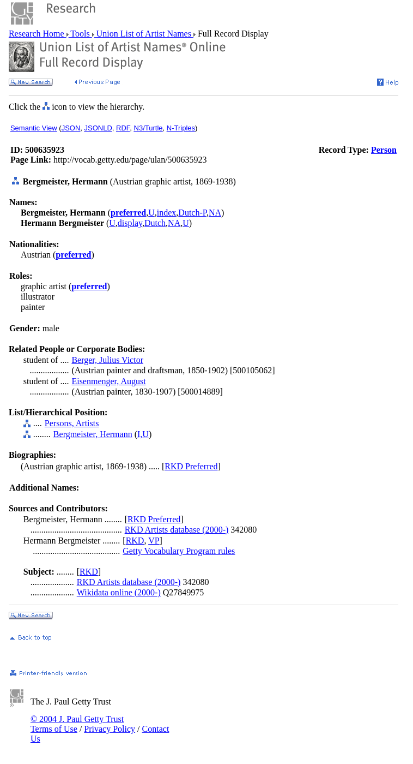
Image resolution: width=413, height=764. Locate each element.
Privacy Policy (109, 728)
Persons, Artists (72, 423)
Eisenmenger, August (108, 381)
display (130, 223)
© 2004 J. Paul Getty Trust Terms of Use (77, 723)
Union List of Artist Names (143, 33)
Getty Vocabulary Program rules (179, 551)
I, (139, 434)
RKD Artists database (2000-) (177, 529)
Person (384, 149)
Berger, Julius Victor (107, 360)
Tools (80, 33)
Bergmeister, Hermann (92, 434)
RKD (135, 540)
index (167, 212)
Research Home (37, 33)
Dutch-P (192, 212)
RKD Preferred (191, 466)
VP (153, 540)
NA (215, 212)
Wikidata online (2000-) (119, 592)
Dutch (155, 223)
